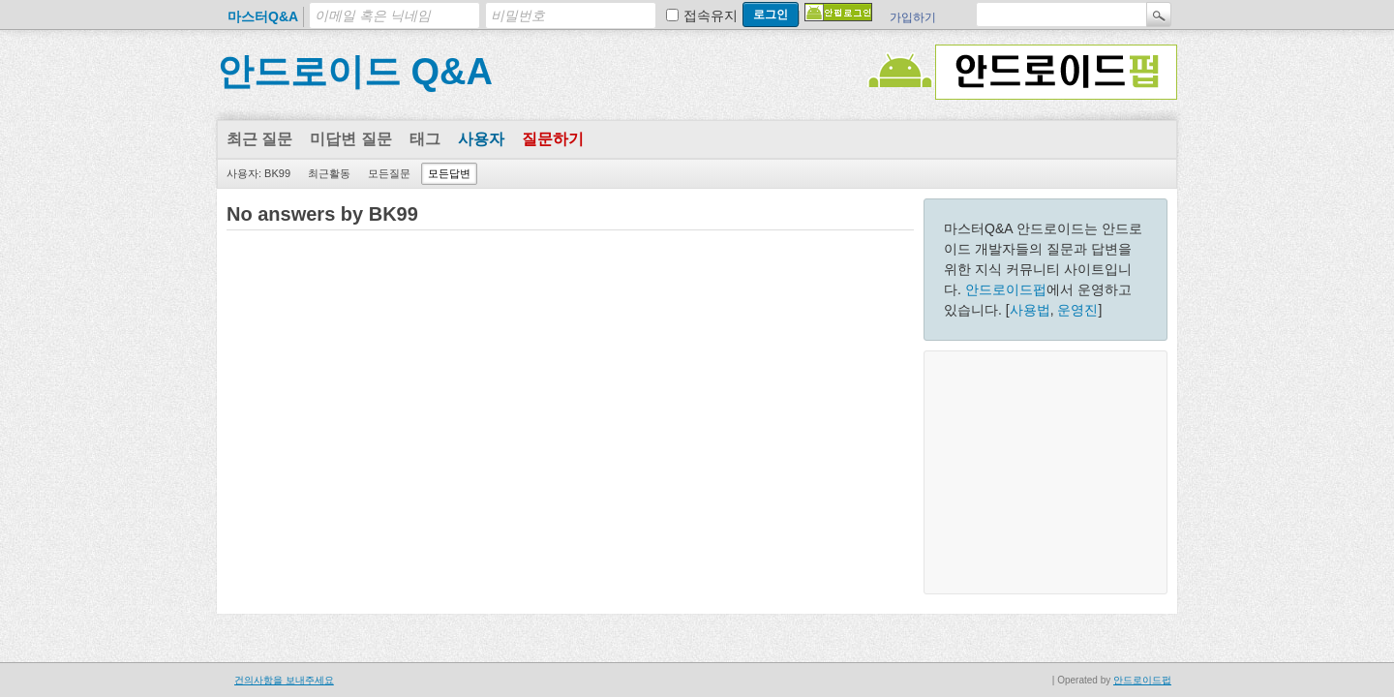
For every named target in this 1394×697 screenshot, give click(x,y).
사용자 (481, 139)
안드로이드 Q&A (355, 71)
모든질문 (389, 173)
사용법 (1030, 310)
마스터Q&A (262, 16)
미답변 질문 (350, 139)
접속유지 (710, 15)
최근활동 (329, 173)
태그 (424, 139)
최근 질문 (259, 139)
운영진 (1077, 310)
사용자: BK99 (258, 173)
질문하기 (553, 139)
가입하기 (913, 17)
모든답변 (449, 173)
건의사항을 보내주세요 (284, 680)
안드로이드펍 (1005, 289)
